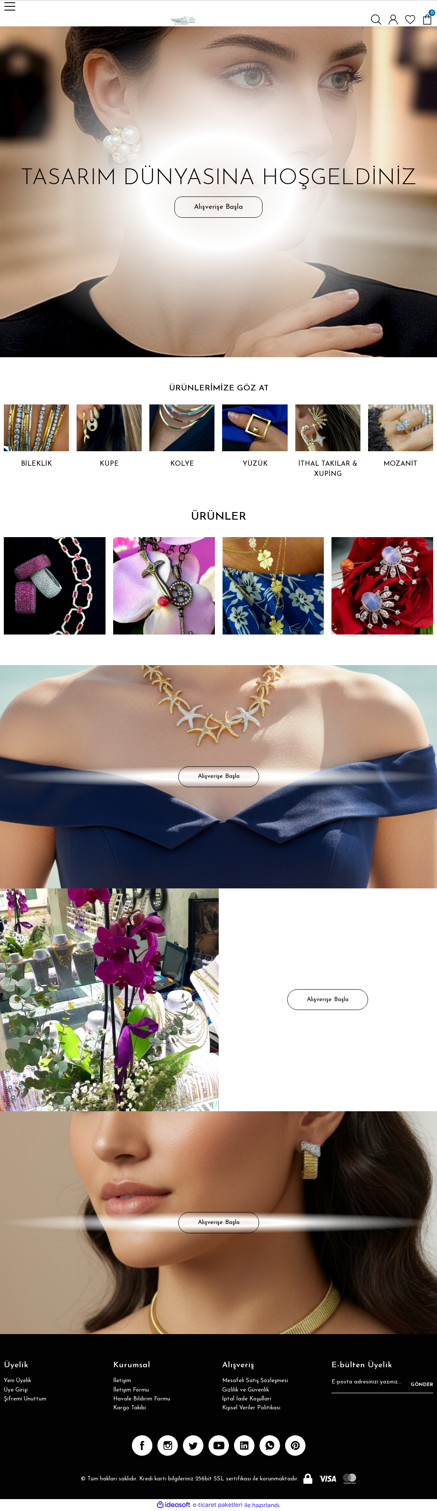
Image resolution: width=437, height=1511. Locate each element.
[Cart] (427, 20)
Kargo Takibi (129, 1408)
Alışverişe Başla (218, 207)
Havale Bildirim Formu (141, 1399)
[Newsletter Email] (382, 1384)
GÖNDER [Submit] (422, 1384)
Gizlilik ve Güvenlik (245, 1390)
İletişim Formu (131, 1390)
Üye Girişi (16, 1390)
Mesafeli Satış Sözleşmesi (255, 1380)
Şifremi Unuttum (25, 1399)
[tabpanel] (218, 191)
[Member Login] (393, 20)
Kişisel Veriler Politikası (251, 1408)
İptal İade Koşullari (246, 1399)
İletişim (122, 1380)
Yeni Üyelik (17, 1380)
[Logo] (183, 19)
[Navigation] (10, 6)
